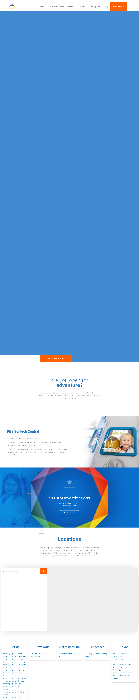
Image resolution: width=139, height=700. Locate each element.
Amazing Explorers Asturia (13, 654)
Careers (82, 7)
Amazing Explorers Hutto (122, 665)
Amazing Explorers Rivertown (14, 678)
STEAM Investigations (56, 7)
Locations (71, 7)
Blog (106, 7)
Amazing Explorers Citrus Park (14, 656)
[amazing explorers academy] (17, 6)
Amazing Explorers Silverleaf (14, 681)
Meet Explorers (95, 7)
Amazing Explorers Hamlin (13, 659)
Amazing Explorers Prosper (123, 673)
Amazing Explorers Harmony (14, 662)
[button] (104, 441)
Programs (40, 7)
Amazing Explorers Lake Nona (14, 670)
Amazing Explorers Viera (12, 684)
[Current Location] (24, 571)
